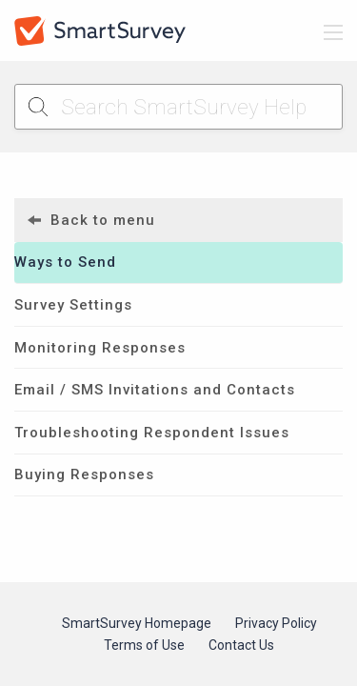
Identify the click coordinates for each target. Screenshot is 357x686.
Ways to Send (65, 262)
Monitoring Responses (100, 347)
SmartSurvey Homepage (136, 623)
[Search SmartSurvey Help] (178, 107)
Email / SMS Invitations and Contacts (154, 389)
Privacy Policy (276, 623)
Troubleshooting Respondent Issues (151, 432)
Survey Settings (73, 304)
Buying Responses (84, 474)
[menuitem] (178, 220)
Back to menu (91, 220)
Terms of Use (144, 645)
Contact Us (241, 645)
